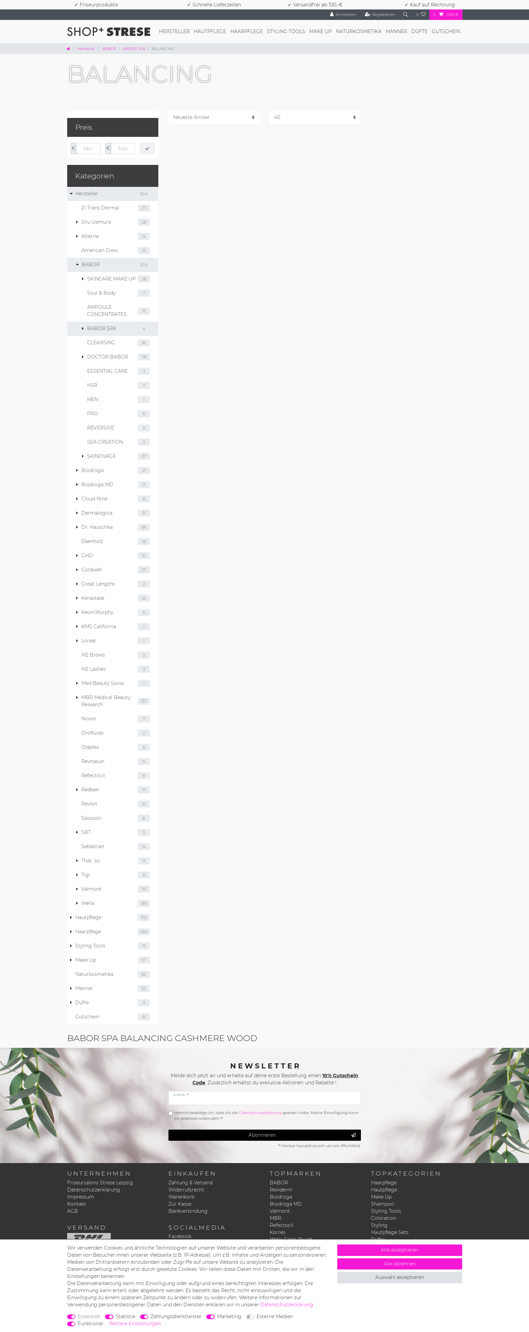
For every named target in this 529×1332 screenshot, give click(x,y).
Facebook (179, 1236)
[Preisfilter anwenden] (147, 148)
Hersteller (174, 31)
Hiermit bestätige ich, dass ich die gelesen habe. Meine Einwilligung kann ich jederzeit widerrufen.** (266, 1115)
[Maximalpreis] (123, 148)
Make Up (320, 31)
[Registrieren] (380, 14)
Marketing (229, 1316)
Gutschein (446, 31)
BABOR (108, 48)
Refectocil (281, 1225)
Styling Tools (286, 31)
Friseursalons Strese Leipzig (100, 1183)
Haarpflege (246, 31)
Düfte (419, 31)
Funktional (90, 1324)
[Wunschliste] (421, 14)
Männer (396, 31)
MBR (275, 1218)
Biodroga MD (286, 1204)
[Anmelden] (343, 14)
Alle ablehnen (400, 1264)
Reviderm (281, 1190)
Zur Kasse (179, 1204)
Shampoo (382, 1204)
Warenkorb (181, 1197)
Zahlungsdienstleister (176, 1316)
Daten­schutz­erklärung (286, 1305)
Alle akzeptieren (399, 1250)
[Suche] (406, 14)
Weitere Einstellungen (135, 1324)
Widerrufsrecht (186, 1190)
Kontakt (76, 1204)
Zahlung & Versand (190, 1183)
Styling (379, 1225)
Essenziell (89, 1316)
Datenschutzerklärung (93, 1190)
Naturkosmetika (358, 31)
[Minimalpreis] (88, 148)
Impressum (80, 1197)
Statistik (125, 1316)
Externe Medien (275, 1316)
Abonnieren (302, 1135)
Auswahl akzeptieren (399, 1277)
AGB (72, 1211)
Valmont (280, 1211)
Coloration (383, 1218)
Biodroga (281, 1197)
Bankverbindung (188, 1211)
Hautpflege (210, 31)
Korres (277, 1232)
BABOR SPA (134, 48)
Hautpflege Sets (389, 1232)
